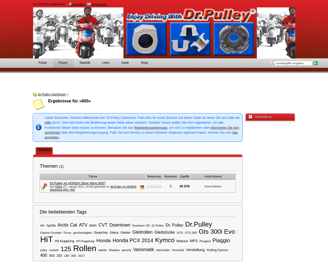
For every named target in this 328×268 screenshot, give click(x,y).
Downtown (119, 225)
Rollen (84, 248)
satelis (102, 250)
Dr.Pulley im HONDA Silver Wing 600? (78, 183)
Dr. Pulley (174, 225)
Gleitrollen (142, 232)
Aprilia (51, 225)
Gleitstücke (165, 232)
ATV (83, 225)
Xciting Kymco (217, 250)
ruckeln (54, 250)
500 (52, 256)
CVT (103, 225)
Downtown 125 (141, 225)
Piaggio (221, 240)
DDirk (58, 186)
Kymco (165, 240)
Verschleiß (178, 250)
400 (43, 255)
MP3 (194, 241)
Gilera (114, 232)
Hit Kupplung (64, 241)
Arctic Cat (67, 225)
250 (59, 256)
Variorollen (163, 250)
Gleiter (125, 232)
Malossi (182, 241)
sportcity (126, 250)
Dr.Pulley (198, 224)
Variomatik (143, 249)
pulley (43, 250)
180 (66, 255)
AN (42, 225)
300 (73, 255)
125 (66, 248)
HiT (46, 239)
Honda (103, 240)
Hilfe (48, 122)
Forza (67, 232)
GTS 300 (191, 232)
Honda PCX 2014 (132, 240)
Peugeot (205, 241)
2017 (81, 255)
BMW (93, 225)
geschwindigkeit (82, 232)
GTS (180, 232)
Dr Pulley (158, 225)
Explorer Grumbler (51, 232)
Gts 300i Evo (217, 231)
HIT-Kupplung (85, 241)
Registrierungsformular (150, 128)
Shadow (114, 250)
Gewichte (101, 232)
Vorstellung (195, 250)
